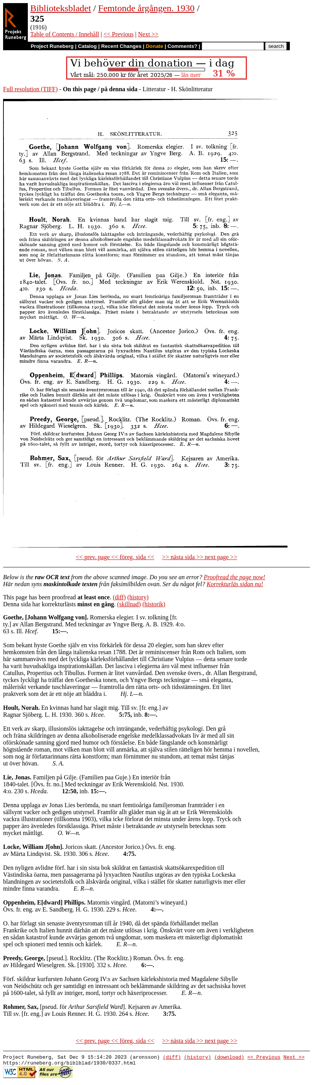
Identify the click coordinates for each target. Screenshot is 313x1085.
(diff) (119, 597)
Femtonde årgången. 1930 (146, 8)
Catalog (87, 46)
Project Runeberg (52, 46)
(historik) (153, 604)
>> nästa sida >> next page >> (199, 557)
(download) (229, 1057)
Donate (154, 46)
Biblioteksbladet (60, 8)
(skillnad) (129, 604)
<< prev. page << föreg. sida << (115, 557)
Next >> (148, 34)
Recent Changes (121, 46)
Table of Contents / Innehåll (64, 34)
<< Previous (119, 34)
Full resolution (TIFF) (30, 89)
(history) (137, 597)
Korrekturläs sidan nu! (235, 584)
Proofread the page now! (234, 577)
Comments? (182, 46)
